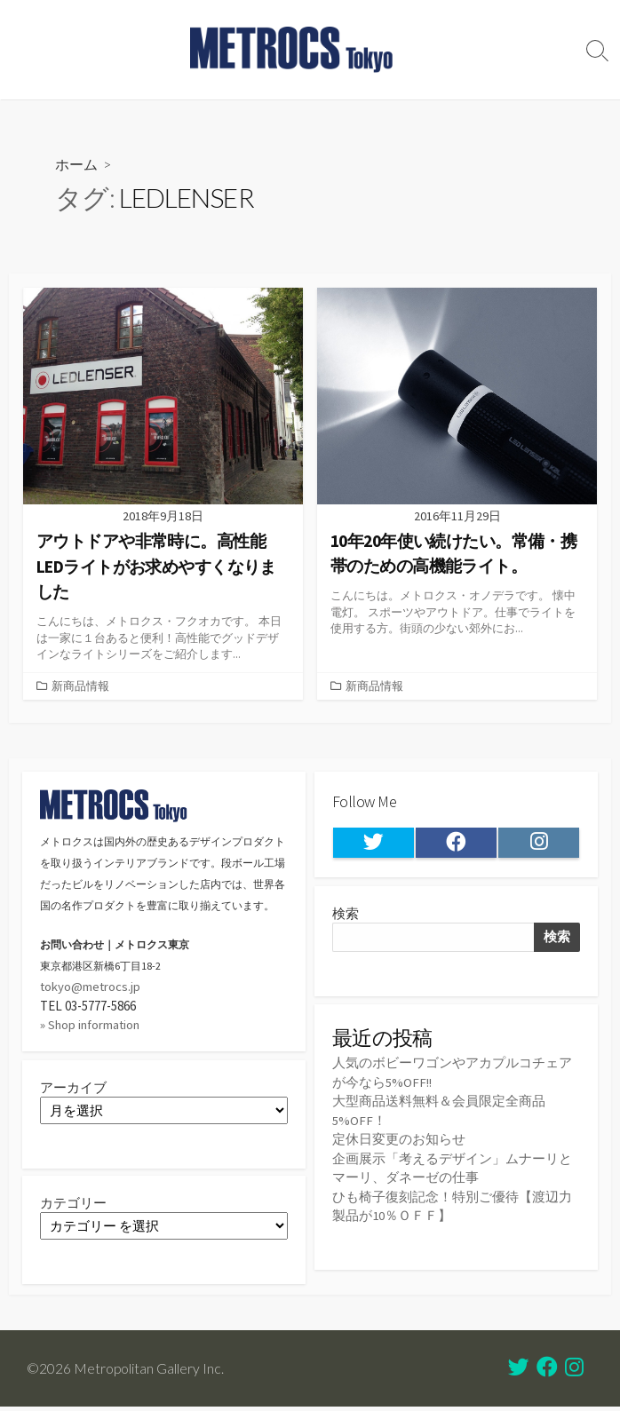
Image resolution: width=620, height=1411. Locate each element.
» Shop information (92, 1022)
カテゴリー (73, 1203)
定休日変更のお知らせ (398, 1138)
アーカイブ (73, 1085)
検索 (345, 913)
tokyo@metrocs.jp (91, 985)
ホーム (76, 163)
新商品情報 (80, 685)
